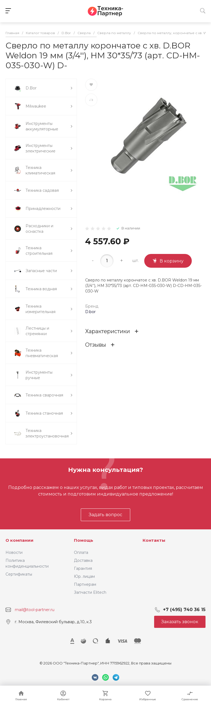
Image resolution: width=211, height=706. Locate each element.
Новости (14, 552)
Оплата (81, 552)
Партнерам (85, 584)
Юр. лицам (84, 576)
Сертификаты (18, 574)
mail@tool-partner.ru (34, 609)
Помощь (83, 540)
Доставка (83, 560)
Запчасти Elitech (90, 592)
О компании (19, 540)
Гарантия (83, 568)
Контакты (154, 540)
